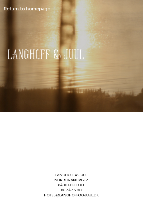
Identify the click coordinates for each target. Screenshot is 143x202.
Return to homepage (27, 9)
